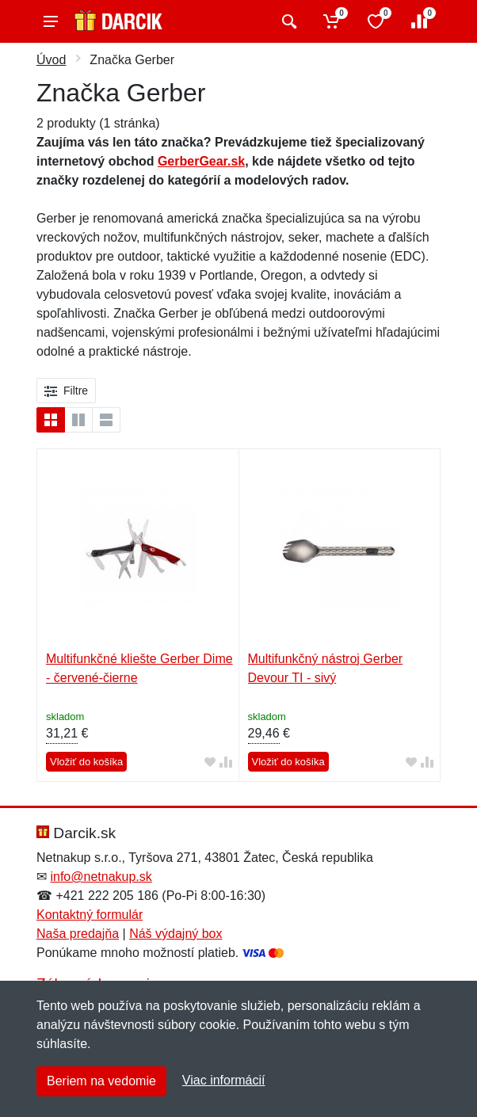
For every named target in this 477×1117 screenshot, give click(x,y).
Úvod (51, 60)
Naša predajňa (77, 933)
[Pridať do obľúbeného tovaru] (210, 762)
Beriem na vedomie (101, 1081)
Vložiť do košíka (86, 762)
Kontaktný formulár (89, 914)
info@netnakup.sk (100, 876)
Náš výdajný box (175, 933)
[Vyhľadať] (287, 21)
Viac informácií (223, 1080)
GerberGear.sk (201, 161)
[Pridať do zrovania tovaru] (226, 762)
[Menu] (50, 21)
